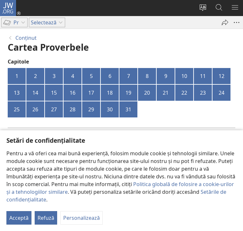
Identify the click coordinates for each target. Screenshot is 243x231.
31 (128, 109)
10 (184, 76)
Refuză (46, 217)
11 (203, 76)
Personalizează (81, 217)
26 (35, 109)
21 (166, 92)
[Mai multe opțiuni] (236, 22)
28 (72, 109)
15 (54, 92)
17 (91, 92)
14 (35, 92)
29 (91, 109)
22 (184, 92)
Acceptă (19, 217)
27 (54, 109)
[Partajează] (225, 22)
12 (221, 76)
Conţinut (26, 37)
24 (221, 92)
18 (110, 92)
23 (203, 92)
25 (17, 109)
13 (17, 92)
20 (147, 92)
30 (110, 109)
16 (72, 92)
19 (128, 92)
